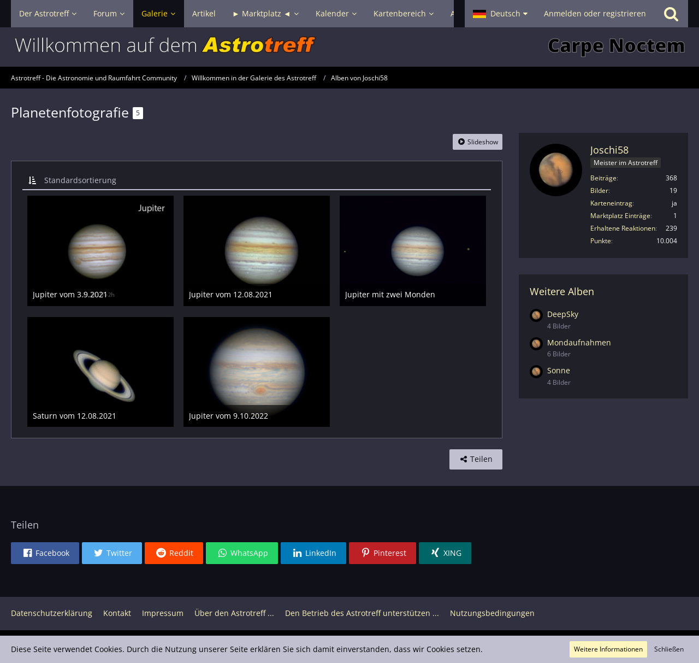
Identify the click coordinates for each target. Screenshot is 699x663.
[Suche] (671, 13)
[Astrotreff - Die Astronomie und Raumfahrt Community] (349, 47)
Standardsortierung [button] (80, 180)
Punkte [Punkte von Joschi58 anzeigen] (600, 240)
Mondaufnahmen (579, 342)
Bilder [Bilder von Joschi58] (599, 190)
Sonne (558, 370)
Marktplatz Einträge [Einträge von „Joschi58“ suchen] (620, 215)
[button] (500, 13)
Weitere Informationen (608, 649)
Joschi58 (609, 149)
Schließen (669, 649)
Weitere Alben (562, 291)
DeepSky (562, 314)
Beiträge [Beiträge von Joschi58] (603, 178)
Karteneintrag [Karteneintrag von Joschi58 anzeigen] (611, 203)
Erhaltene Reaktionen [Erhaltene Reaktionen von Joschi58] (622, 228)
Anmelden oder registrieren (595, 13)
